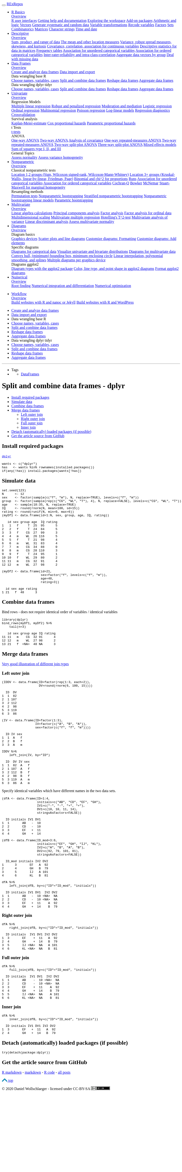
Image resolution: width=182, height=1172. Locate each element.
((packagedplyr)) (26, 1131)
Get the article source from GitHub (37, 436)
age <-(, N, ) (39, 510)
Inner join (28, 427)
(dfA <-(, (26, 843)
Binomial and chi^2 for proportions (101, 179)
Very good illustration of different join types (35, 690)
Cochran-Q (120, 183)
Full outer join (32, 423)
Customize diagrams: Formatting (111, 239)
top (7, 1160)
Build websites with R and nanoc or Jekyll (43, 302)
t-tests (15, 132)
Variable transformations (108, 25)
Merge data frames (25, 410)
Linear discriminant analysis (46, 222)
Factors (160, 25)
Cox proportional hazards (66, 123)
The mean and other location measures (90, 42)
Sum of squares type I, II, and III (36, 149)
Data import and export (77, 72)
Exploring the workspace (106, 21)
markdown (33, 1151)
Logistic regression (157, 106)
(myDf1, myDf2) (27, 646)
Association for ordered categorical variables (77, 183)
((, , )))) (47, 713)
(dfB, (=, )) (49, 945)
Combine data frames (27, 406)
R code (49, 1151)
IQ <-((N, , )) (41, 514)
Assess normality (24, 157)
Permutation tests (24, 196)
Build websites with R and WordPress (105, 302)
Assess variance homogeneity (60, 157)
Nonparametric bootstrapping (61, 196)
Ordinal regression (25, 110)
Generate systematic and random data (60, 25)
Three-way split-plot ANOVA (120, 145)
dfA (8, 941)
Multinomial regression (58, 110)
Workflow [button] (19, 294)
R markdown (12, 1151)
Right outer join (33, 419)
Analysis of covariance (86, 140)
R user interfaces (24, 21)
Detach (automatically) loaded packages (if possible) (51, 432)
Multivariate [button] (20, 204)
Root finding (21, 286)
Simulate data (21, 402)
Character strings (62, 29)
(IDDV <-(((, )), (46, 709)
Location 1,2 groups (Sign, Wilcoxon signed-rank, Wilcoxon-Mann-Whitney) (70, 174)
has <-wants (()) (48, 468)
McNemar (151, 183)
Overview (18, 16)
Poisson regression (91, 110)
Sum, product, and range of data (35, 42)
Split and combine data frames (83, 80)
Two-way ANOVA (54, 140)
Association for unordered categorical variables (99, 50)
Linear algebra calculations (31, 213)
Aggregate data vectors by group (141, 55)
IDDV (9, 790)
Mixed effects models (159, 145)
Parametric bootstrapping (74, 200)
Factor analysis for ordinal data (147, 213)
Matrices (41, 29)
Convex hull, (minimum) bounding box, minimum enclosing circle (62, 256)
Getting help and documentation (62, 21)
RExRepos (15, 4)
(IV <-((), (32, 753)
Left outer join (32, 414)
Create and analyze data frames (35, 72)
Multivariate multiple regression (75, 217)
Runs (132, 179)
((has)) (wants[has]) (42, 473)
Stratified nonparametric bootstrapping (113, 196)
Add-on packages (139, 21)
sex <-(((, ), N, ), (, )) (70, 501)
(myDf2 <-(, (27, 589)
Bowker (136, 183)
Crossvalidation (23, 115)
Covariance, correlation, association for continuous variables (93, 46)
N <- (13, 497)
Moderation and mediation (122, 106)
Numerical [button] (19, 277)
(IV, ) (26, 794)
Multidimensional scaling (30, 217)
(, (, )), (54, 593)
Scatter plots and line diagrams (61, 239)
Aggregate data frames (156, 80)
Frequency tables (49, 50)
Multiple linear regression (30, 106)
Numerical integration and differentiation (63, 286)
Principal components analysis (76, 213)
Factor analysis (111, 213)
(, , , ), (52, 847)
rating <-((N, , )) (38, 519)
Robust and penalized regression (76, 106)
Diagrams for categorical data (33, 251)
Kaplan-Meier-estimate (28, 123)
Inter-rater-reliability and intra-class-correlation (79, 55)
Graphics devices (24, 239)
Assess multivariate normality (91, 222)
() (14, 493)
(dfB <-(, (29, 892)
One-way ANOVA (25, 140)
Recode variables (141, 25)
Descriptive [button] (20, 33)
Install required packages (30, 397)
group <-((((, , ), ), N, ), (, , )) (91, 506)
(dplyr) (15, 641)
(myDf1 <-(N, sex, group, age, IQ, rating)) (55, 523)
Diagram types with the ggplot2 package (42, 269)
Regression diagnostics (152, 110)
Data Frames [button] (21, 63)
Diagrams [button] (18, 226)
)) (30, 602)
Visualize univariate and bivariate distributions (92, 251)
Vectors (25, 25)
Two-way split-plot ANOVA (75, 145)
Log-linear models (120, 110)
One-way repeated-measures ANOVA (132, 140)
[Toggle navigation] (4, 5)
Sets (170, 25)
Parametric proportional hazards (111, 123)
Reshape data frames (122, 80)
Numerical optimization (113, 286)
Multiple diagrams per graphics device (76, 260)
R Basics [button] (18, 12)
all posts (64, 1151)
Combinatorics (22, 29)
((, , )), (44, 758)
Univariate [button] (19, 93)
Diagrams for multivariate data (152, 251)
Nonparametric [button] (22, 162)
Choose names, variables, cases (35, 80)
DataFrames (30, 374)
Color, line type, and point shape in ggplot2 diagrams (114, 269)
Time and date (86, 29)
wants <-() (19, 464)
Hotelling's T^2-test (116, 217)
